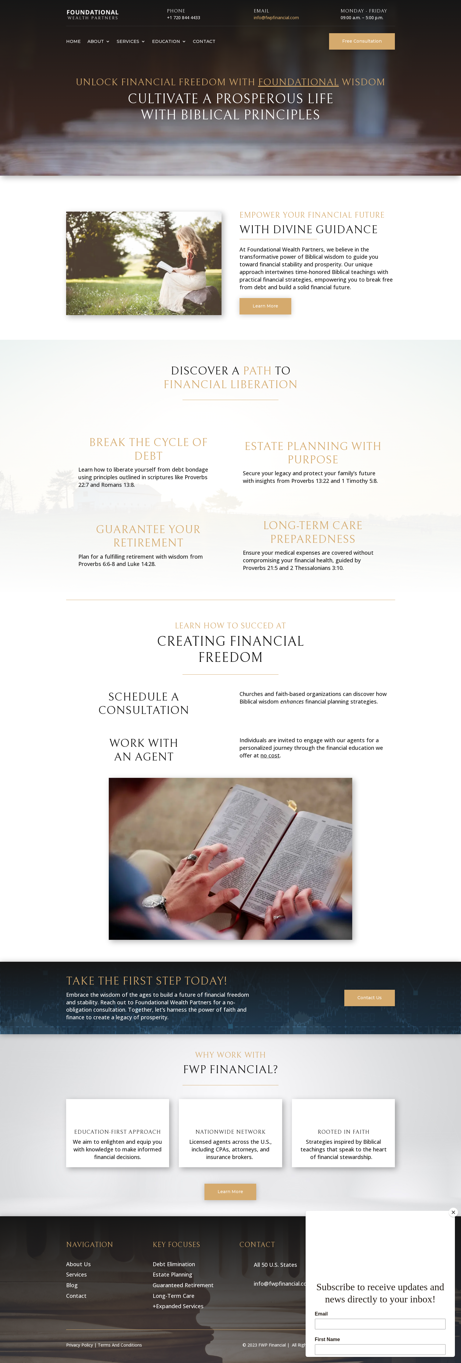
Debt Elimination (175, 1264)
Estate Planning (173, 1274)
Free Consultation (362, 41)
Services (128, 41)
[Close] (453, 1212)
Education (166, 41)
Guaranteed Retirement (184, 1285)
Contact (204, 41)
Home (73, 41)
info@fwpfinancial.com (276, 17)
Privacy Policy (79, 1345)
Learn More (265, 306)
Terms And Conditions (120, 1345)
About (95, 41)
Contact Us (369, 997)
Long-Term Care (174, 1295)
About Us (78, 1264)
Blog (72, 1285)
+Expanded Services (178, 1306)
